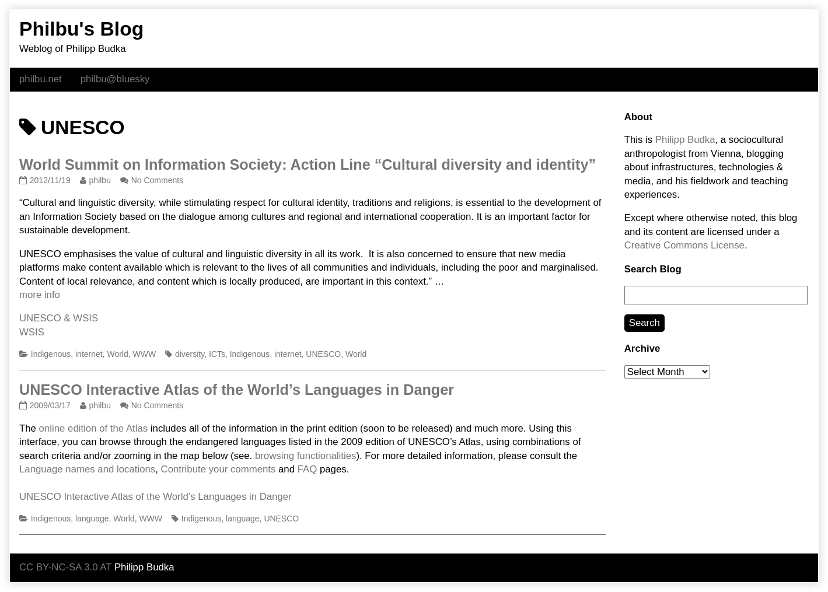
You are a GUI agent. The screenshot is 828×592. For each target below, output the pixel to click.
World (117, 354)
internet (89, 354)
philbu (100, 180)
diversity (189, 354)
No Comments (157, 180)
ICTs (217, 354)
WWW (144, 354)
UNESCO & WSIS (58, 318)
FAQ (307, 469)
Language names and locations (87, 469)
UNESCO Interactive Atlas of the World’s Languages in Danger (236, 389)
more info (39, 294)
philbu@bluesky (115, 79)
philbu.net (40, 79)
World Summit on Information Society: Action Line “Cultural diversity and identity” (307, 164)
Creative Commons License (684, 245)
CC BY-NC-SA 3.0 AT (65, 567)
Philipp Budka (685, 139)
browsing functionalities (306, 455)
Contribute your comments (218, 469)
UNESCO (323, 354)
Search (644, 322)
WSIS (31, 332)
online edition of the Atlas (93, 428)
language (92, 518)
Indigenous (51, 354)
